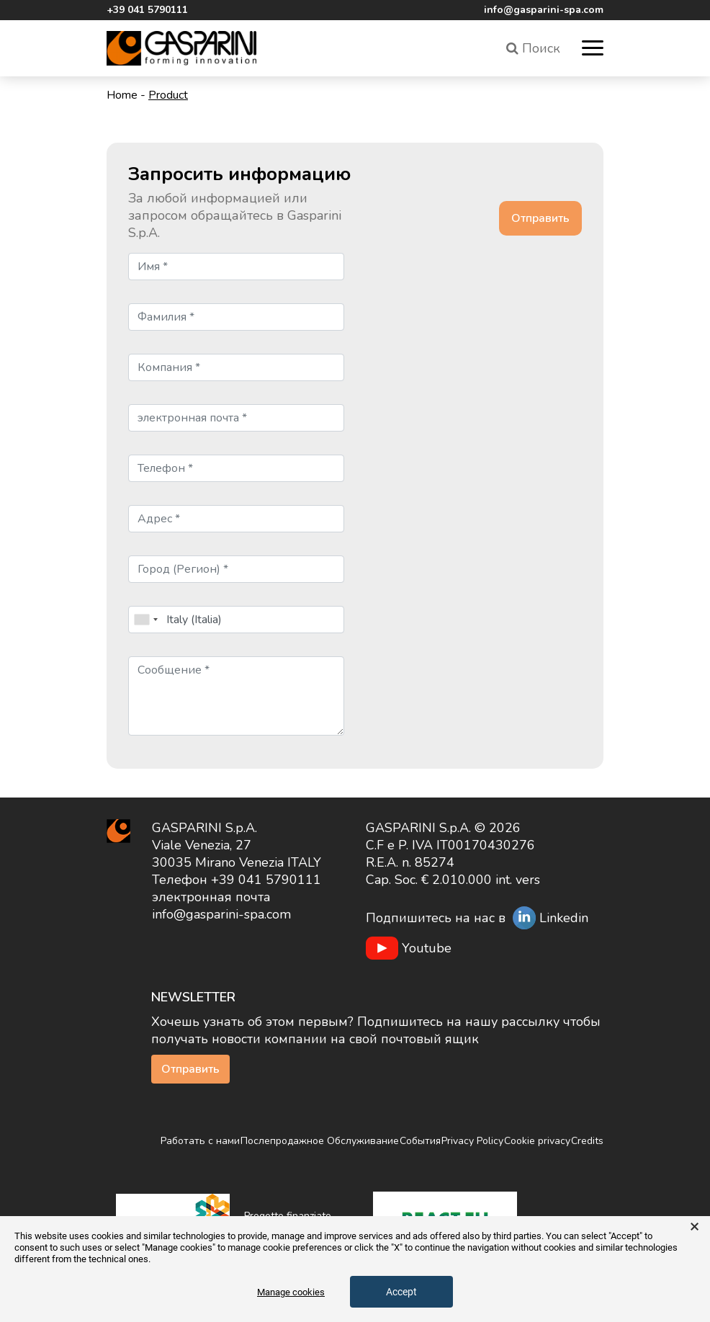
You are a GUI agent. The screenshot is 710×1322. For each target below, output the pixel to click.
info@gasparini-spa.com (543, 10)
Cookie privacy (537, 1141)
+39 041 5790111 (147, 10)
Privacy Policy (472, 1141)
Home (122, 95)
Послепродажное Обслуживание (320, 1141)
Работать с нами (200, 1141)
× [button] (694, 1227)
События (420, 1141)
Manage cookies (291, 1292)
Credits (587, 1141)
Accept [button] (401, 1292)
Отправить (190, 1069)
